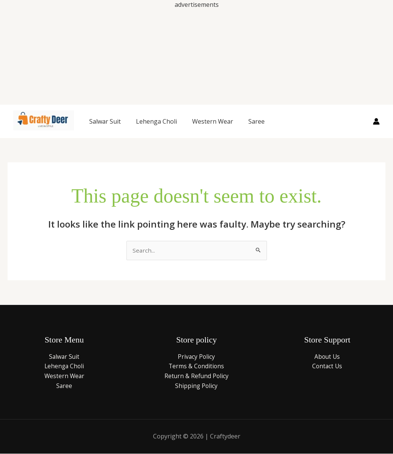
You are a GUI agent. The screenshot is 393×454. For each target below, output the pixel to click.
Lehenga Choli (156, 121)
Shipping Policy (196, 386)
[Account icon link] (376, 121)
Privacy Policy (196, 357)
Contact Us (327, 366)
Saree (256, 121)
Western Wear (212, 121)
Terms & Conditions (196, 366)
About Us (327, 357)
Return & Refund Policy (196, 376)
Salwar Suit (105, 121)
